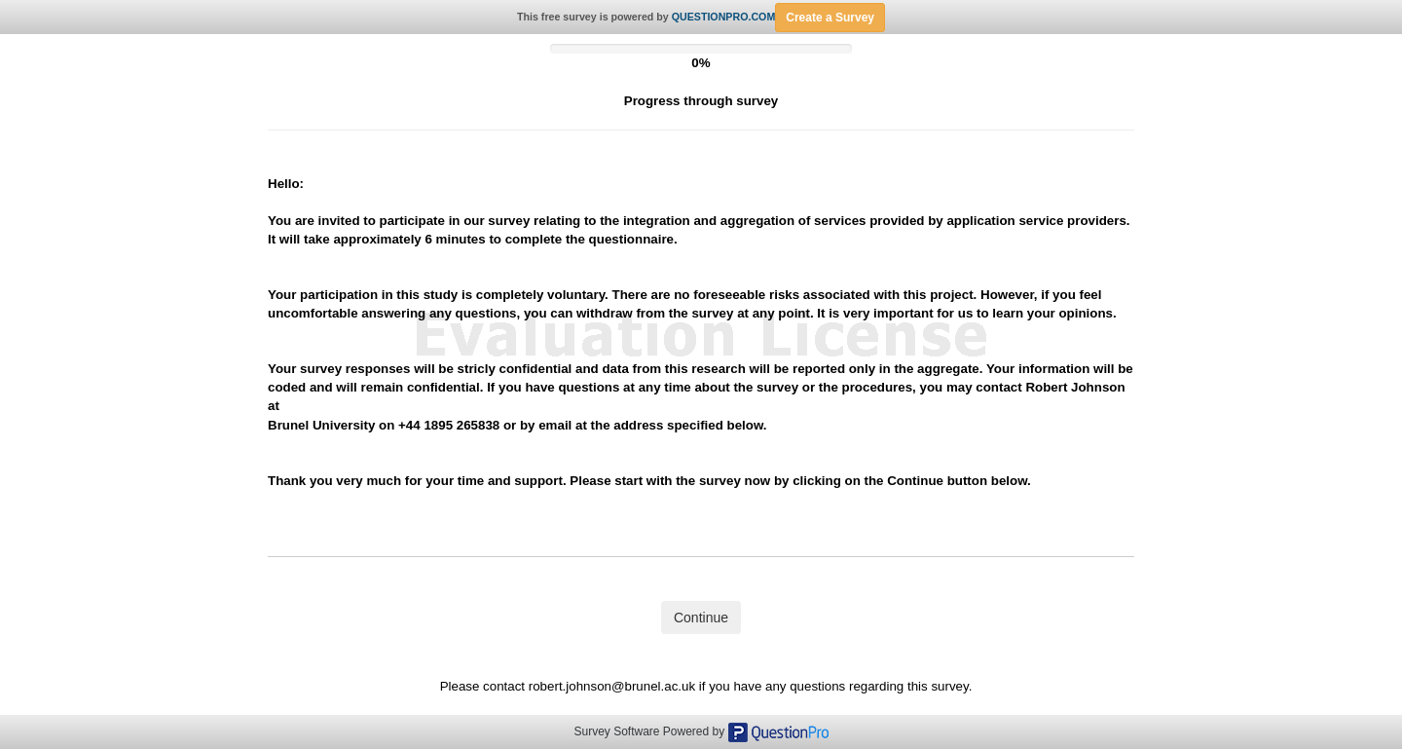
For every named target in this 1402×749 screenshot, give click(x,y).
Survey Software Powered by (650, 731)
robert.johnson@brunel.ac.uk (612, 686)
